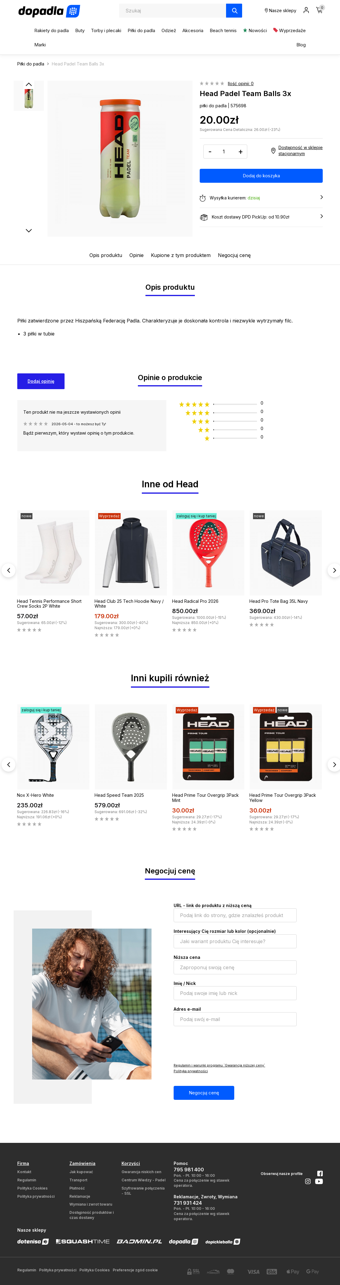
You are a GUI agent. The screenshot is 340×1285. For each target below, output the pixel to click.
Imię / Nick (185, 983)
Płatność (77, 1188)
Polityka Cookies (32, 1188)
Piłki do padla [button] (141, 30)
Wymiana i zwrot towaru (90, 1204)
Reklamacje (79, 1196)
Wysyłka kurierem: (261, 198)
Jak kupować (81, 1172)
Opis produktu (105, 255)
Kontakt (24, 1172)
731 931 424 (188, 1203)
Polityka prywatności (191, 1071)
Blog (301, 45)
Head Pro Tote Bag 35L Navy (278, 601)
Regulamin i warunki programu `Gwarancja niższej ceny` (219, 1065)
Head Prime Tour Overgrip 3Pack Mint (205, 798)
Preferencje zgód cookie (135, 1270)
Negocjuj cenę (234, 255)
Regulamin (26, 1180)
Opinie (136, 255)
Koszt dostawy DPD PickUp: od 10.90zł (261, 217)
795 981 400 (189, 1170)
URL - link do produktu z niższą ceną (213, 905)
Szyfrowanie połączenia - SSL (143, 1191)
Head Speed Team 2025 (119, 795)
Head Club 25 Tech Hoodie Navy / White (129, 604)
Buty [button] (80, 30)
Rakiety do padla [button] (51, 30)
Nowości (255, 30)
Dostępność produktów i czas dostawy (91, 1215)
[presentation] (220, 1044)
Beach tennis (223, 30)
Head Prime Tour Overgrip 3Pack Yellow (282, 798)
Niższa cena (187, 957)
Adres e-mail (187, 1009)
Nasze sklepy (280, 10)
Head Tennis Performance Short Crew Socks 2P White (49, 604)
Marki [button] (40, 45)
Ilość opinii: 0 (241, 83)
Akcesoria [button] (192, 30)
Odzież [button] (169, 30)
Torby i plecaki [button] (106, 30)
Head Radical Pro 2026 (195, 601)
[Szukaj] (234, 11)
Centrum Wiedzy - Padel (143, 1180)
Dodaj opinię (41, 381)
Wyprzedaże (289, 30)
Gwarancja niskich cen (141, 1172)
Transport (78, 1180)
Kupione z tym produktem (181, 255)
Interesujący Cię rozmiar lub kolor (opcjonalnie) (225, 931)
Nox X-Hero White (35, 795)
